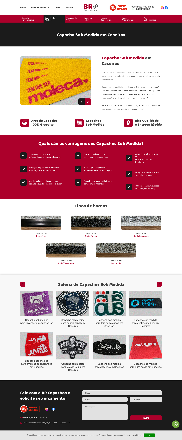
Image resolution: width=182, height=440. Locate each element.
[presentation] (146, 408)
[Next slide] (88, 101)
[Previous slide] (81, 101)
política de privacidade (131, 435)
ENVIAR (145, 418)
